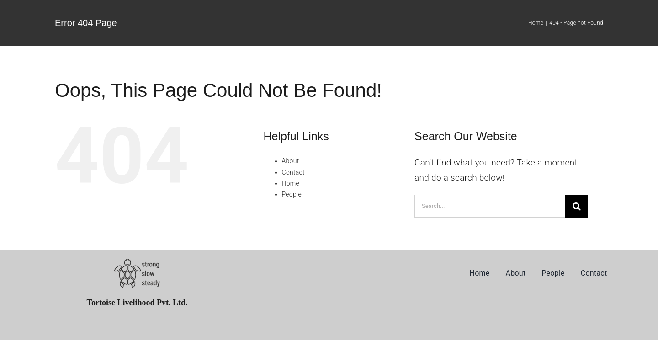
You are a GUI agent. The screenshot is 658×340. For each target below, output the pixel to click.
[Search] (576, 206)
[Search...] (489, 206)
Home (291, 183)
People (292, 194)
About (290, 161)
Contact (293, 172)
